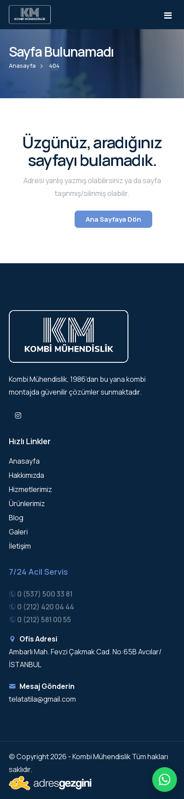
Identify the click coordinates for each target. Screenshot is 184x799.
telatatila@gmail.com (42, 699)
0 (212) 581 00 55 (44, 621)
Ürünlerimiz (27, 503)
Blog (16, 517)
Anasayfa (22, 65)
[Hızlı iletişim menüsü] (164, 779)
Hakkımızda (26, 475)
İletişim (20, 546)
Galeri (18, 532)
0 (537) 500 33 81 (44, 595)
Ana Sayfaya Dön (113, 219)
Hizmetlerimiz (30, 489)
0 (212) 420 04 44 (45, 608)
